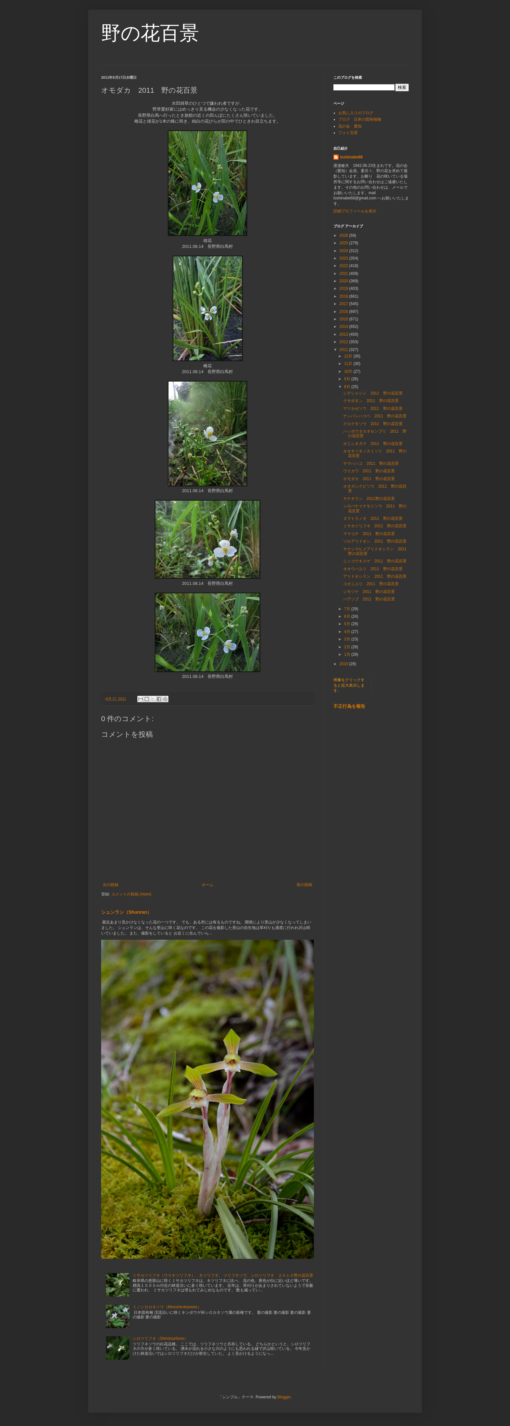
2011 (344, 349)
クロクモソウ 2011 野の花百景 (373, 424)
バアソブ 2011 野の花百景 (369, 599)
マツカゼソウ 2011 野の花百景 (373, 408)
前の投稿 (304, 884)
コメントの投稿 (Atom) (131, 894)
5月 (347, 624)
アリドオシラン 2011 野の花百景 (375, 576)
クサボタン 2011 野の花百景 (371, 400)
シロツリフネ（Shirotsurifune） (160, 1338)
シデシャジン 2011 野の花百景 (373, 393)
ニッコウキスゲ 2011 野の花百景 (375, 561)
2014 (344, 326)
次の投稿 (110, 884)
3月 (347, 639)
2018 (344, 296)
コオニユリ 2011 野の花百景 (371, 584)
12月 (349, 356)
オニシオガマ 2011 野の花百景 (373, 443)
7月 (347, 609)
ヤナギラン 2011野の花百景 (369, 498)
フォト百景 (348, 132)
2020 (344, 281)
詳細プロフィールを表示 (354, 211)
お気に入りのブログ (355, 113)
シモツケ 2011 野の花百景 (369, 591)
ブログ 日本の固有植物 (359, 119)
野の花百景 (150, 33)
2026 (344, 235)
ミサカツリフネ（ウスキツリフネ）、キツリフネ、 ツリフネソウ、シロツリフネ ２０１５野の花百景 (223, 1275)
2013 (344, 334)
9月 (347, 379)
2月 (347, 647)
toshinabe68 (351, 157)
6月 (347, 616)
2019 (344, 288)
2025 (344, 243)
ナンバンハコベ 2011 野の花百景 (375, 416)
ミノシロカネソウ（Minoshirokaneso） (167, 1307)
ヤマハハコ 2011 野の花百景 (371, 463)
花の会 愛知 (350, 126)
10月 (349, 371)
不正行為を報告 (349, 706)
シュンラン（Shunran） (126, 912)
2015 (344, 319)
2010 (344, 664)
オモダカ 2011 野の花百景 (369, 479)
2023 (344, 258)
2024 (344, 251)
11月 (349, 363)
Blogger (284, 1397)
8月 (347, 386)
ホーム (207, 884)
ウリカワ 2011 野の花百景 (369, 471)
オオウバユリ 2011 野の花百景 (373, 569)
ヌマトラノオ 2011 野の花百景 (373, 518)
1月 (347, 654)
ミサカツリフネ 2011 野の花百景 (375, 526)
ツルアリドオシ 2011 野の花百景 (375, 541)
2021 (344, 273)
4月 (347, 631)
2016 (344, 311)
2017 (344, 304)
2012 (344, 342)
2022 (344, 265)
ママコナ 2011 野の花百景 (369, 533)
